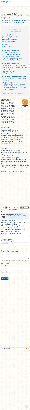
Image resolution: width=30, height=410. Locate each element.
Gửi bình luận (5, 339)
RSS (27, 408)
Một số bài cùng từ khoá (10, 80)
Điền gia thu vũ (7, 103)
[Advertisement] (15, 24)
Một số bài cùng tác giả (10, 93)
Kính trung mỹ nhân (9, 101)
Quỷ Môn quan (7, 86)
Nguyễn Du (14, 83)
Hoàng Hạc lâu (7, 90)
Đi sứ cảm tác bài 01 (9, 114)
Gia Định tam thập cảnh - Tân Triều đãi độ (15, 97)
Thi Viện (4, 1)
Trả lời (6, 75)
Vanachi (9, 123)
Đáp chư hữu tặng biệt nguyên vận (13, 109)
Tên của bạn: (4, 326)
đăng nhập (7, 324)
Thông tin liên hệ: (5, 332)
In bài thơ (7, 77)
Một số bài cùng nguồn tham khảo (14, 106)
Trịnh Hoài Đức (13, 112)
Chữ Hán (11, 64)
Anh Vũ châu (6, 116)
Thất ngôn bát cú (12, 66)
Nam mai (5, 112)
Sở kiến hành (7, 83)
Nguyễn (9, 68)
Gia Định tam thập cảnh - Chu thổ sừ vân (15, 96)
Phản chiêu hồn (7, 84)
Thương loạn (6, 99)
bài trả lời (6, 70)
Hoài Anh (18, 274)
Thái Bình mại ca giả (9, 88)
